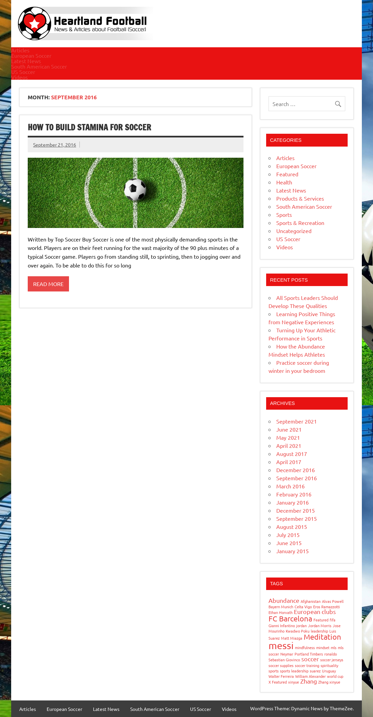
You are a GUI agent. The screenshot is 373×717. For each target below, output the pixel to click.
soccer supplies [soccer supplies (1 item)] (281, 665)
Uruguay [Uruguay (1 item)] (329, 670)
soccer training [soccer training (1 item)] (307, 665)
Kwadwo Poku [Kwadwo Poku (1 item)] (297, 631)
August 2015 (291, 526)
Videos (19, 77)
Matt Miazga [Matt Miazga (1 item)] (291, 638)
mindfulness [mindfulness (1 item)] (305, 647)
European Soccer (31, 55)
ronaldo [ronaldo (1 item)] (330, 654)
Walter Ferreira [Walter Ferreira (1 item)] (281, 676)
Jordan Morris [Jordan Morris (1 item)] (319, 625)
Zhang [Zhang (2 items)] (308, 681)
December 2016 (295, 469)
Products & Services (300, 198)
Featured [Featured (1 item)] (320, 619)
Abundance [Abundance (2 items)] (284, 600)
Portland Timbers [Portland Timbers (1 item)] (309, 654)
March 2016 (290, 486)
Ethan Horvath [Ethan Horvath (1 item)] (281, 612)
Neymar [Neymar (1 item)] (286, 654)
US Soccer (23, 71)
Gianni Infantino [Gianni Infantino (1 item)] (282, 625)
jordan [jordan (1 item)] (301, 625)
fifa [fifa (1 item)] (332, 619)
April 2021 (288, 445)
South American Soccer (39, 66)
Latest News (26, 60)
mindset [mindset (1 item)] (322, 647)
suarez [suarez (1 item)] (315, 670)
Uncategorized (293, 230)
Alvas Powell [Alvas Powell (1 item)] (333, 601)
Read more (48, 283)
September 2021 (296, 421)
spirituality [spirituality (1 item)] (329, 665)
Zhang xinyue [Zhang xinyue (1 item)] (329, 682)
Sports (284, 214)
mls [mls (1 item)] (333, 647)
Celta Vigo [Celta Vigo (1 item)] (303, 606)
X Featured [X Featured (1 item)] (278, 682)
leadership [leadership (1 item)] (319, 631)
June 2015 (289, 542)
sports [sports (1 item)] (274, 670)
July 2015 (288, 534)
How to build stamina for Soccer (89, 127)
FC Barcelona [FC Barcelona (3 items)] (290, 618)
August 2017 (291, 453)
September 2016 (296, 478)
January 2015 (292, 550)
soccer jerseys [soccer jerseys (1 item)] (331, 659)
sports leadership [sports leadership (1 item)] (294, 670)
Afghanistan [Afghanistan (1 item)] (311, 601)
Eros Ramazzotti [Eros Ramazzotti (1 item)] (326, 606)
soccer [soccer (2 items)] (310, 658)
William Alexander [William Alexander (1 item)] (310, 676)
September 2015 (296, 518)
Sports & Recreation (300, 222)
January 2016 (292, 502)
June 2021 (289, 429)
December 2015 (295, 510)
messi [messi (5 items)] (281, 645)
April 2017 (288, 461)
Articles (20, 50)
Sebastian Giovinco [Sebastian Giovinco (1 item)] (284, 659)
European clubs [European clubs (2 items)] (315, 611)
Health (284, 182)
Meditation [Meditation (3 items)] (322, 636)
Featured (287, 174)
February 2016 (293, 494)
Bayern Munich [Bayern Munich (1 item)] (281, 606)
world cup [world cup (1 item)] (335, 676)
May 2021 (288, 437)
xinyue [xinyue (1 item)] (293, 682)
